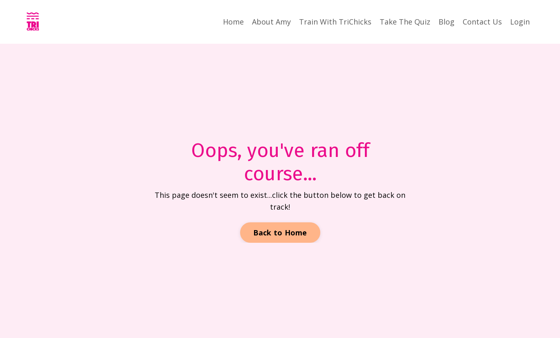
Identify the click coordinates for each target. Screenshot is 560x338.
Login (520, 22)
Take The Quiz (405, 22)
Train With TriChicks (335, 22)
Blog (446, 22)
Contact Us (482, 22)
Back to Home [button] (280, 232)
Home (233, 22)
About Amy (271, 22)
